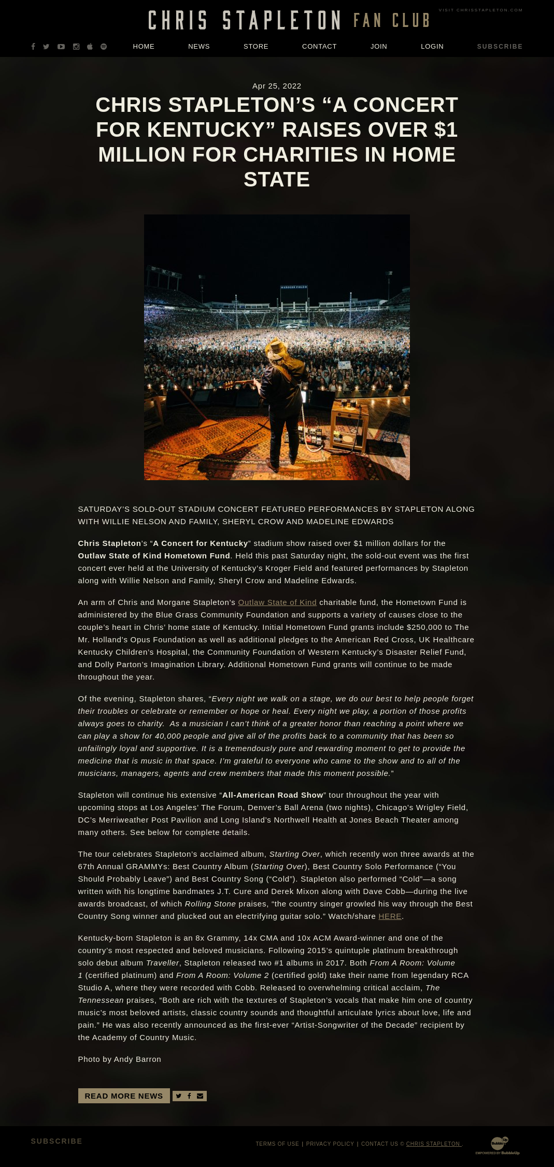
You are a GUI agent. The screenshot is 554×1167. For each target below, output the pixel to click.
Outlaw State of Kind (277, 602)
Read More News (124, 1095)
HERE (390, 916)
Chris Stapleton (434, 1144)
